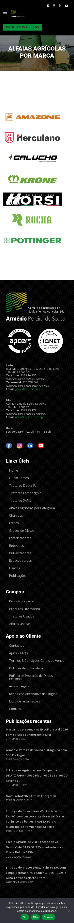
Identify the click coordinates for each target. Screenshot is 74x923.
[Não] (69, 911)
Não (35, 917)
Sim (24, 917)
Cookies (48, 917)
